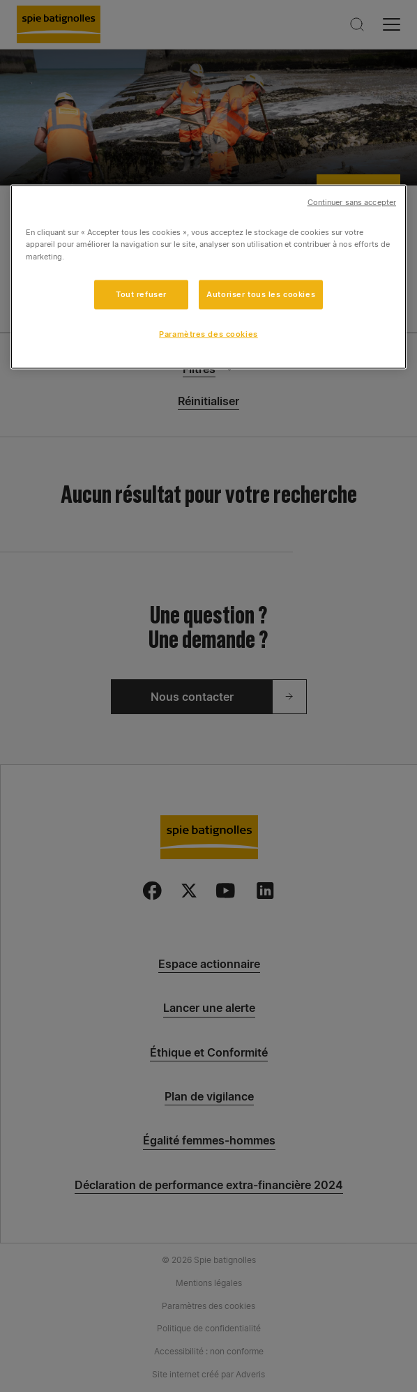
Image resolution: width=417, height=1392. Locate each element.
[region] (208, 277)
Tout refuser (141, 293)
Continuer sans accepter (352, 202)
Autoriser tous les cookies (260, 293)
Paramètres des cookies (208, 333)
